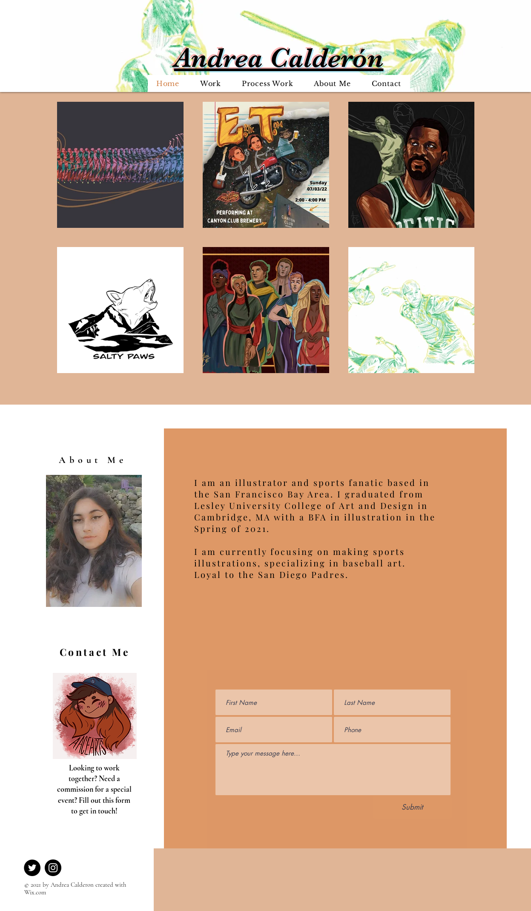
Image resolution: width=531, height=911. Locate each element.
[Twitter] (32, 867)
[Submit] (412, 807)
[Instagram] (53, 867)
